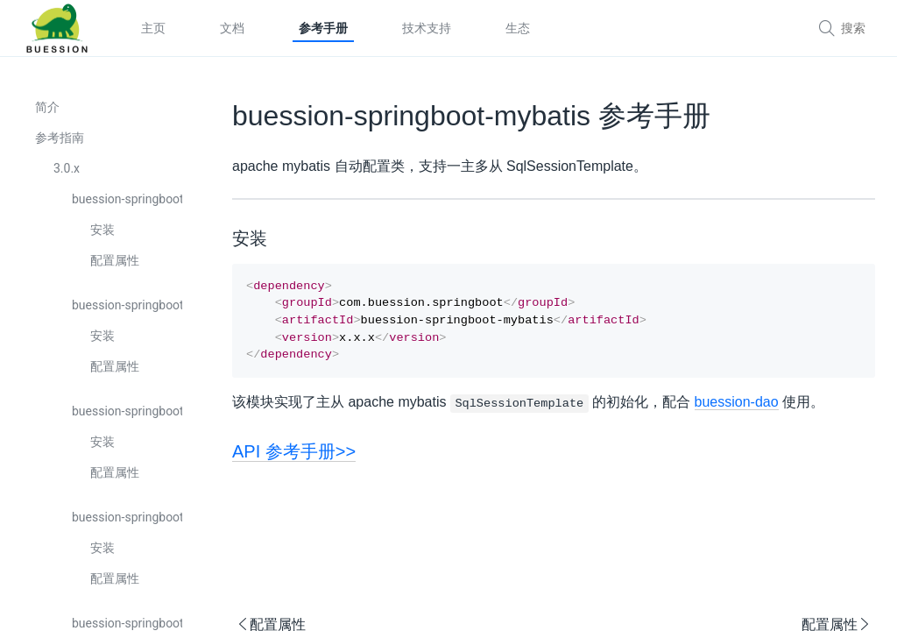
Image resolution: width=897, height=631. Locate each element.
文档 (232, 28)
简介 (47, 107)
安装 (102, 230)
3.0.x (66, 168)
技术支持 (426, 28)
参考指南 (59, 138)
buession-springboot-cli (127, 517)
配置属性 (114, 260)
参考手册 (323, 28)
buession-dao (737, 410)
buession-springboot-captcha (127, 411)
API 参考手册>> (294, 460)
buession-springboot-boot (127, 199)
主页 (153, 28)
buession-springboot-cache (127, 305)
